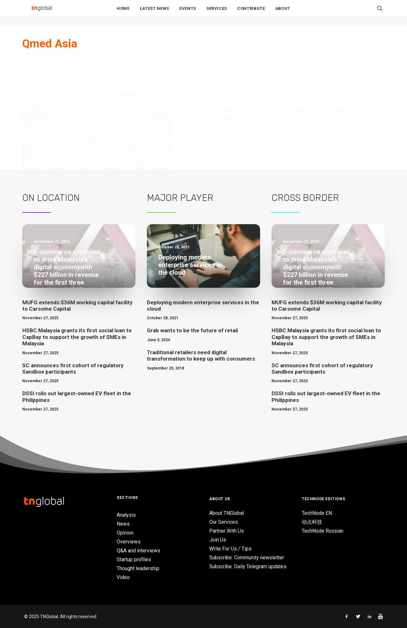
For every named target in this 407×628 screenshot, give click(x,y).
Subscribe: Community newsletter (246, 558)
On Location (51, 197)
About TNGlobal (226, 513)
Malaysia (227, 67)
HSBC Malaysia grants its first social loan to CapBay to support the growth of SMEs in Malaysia (77, 337)
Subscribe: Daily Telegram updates (247, 566)
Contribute (251, 13)
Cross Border (305, 197)
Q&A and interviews (138, 551)
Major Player (180, 197)
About (282, 13)
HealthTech (207, 67)
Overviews (129, 542)
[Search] (380, 13)
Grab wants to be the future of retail (192, 330)
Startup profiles (134, 559)
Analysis (126, 515)
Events (187, 13)
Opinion (125, 533)
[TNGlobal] (41, 13)
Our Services (223, 522)
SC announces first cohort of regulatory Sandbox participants (73, 368)
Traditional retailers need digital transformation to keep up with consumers (201, 355)
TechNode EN (317, 513)
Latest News (154, 13)
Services (216, 13)
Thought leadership (138, 568)
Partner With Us (226, 531)
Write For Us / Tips (230, 549)
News (190, 67)
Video (123, 577)
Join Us (217, 540)
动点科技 (312, 522)
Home (123, 13)
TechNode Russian (322, 531)
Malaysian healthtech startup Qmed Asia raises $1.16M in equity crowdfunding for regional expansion (284, 83)
